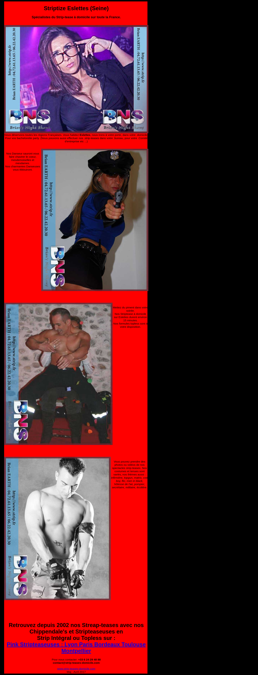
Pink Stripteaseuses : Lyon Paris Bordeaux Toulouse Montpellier (76, 647)
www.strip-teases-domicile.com (76, 668)
